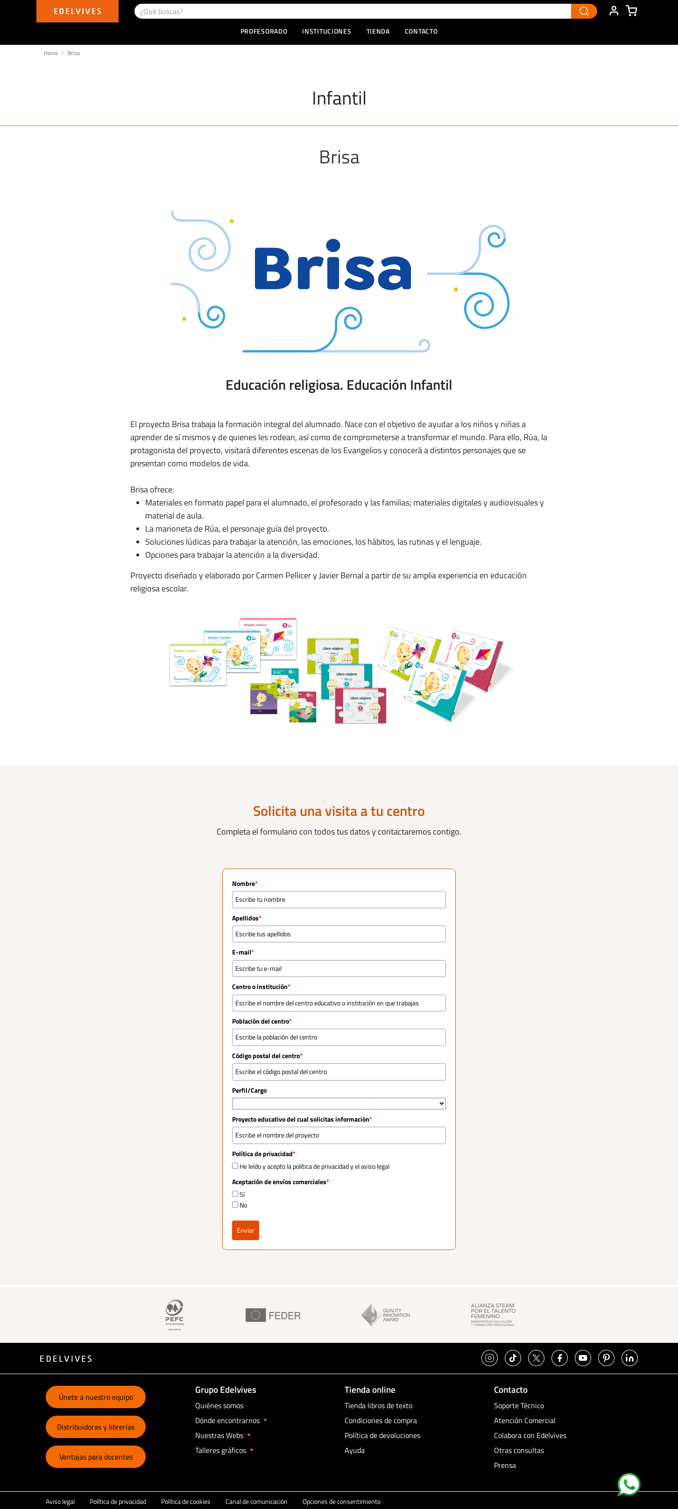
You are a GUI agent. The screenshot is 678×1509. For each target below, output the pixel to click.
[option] (339, 281)
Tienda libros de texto (378, 1405)
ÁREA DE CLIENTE (613, 11)
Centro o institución (261, 987)
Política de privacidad (118, 1501)
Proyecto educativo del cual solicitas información (302, 1119)
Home (51, 53)
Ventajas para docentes (96, 1456)
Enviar (245, 1230)
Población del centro (262, 1021)
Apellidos (246, 918)
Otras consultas (519, 1450)
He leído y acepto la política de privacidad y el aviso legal (314, 1166)
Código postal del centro (267, 1056)
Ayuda (355, 1450)
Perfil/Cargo (249, 1090)
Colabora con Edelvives (530, 1435)
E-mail (243, 952)
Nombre (245, 883)
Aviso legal (60, 1501)
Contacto (421, 31)
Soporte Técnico (519, 1405)
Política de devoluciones (382, 1435)
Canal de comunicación (257, 1501)
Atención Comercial (525, 1420)
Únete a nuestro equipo (96, 1397)
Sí (242, 1194)
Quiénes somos (219, 1405)
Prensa (505, 1465)
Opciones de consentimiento (342, 1501)
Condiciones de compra (381, 1420)
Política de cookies (186, 1501)
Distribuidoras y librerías (95, 1426)
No (243, 1205)
